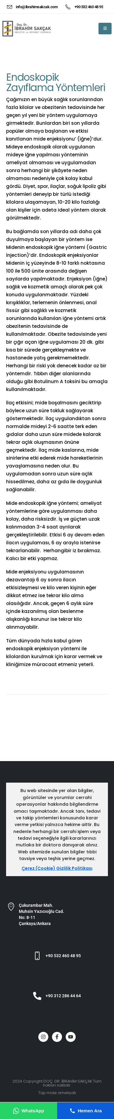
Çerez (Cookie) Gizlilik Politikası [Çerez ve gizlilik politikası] (57, 868)
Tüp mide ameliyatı (57, 1092)
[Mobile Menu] (105, 28)
